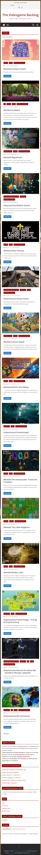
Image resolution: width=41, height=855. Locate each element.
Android (6, 521)
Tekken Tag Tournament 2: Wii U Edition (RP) (14, 769)
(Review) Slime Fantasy (14, 250)
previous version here (24, 756)
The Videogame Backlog (20, 15)
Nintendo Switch (8, 151)
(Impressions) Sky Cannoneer (17, 716)
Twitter (31, 834)
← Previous (5, 734)
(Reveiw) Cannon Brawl (14, 341)
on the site (18, 754)
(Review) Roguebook (13, 157)
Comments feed (6, 808)
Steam (11, 62)
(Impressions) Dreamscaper (16, 432)
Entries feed (5, 805)
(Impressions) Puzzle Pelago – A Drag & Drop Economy (20, 620)
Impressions (22, 196)
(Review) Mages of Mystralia (9, 783)
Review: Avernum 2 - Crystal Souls (11, 775)
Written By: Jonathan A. (19, 62)
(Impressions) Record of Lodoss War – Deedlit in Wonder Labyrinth (20, 671)
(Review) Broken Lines (13, 572)
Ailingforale (15, 65)
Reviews (5, 62)
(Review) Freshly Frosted (15, 69)
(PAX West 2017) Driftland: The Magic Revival (14, 780)
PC (4, 104)
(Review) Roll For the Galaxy (16, 387)
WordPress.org (6, 811)
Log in (3, 803)
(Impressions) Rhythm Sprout (17, 205)
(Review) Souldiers (12, 110)
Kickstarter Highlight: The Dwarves (11, 777)
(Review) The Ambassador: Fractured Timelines (20, 480)
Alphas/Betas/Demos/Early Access (11, 196)
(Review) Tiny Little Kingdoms (17, 527)
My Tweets (5, 820)
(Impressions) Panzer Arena (16, 298)
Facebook (23, 834)
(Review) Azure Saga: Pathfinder (10, 772)
